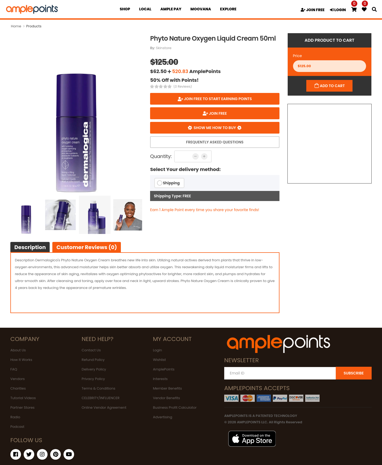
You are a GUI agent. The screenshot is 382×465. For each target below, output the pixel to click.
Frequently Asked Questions (214, 142)
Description (30, 247)
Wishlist (159, 359)
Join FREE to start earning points (217, 98)
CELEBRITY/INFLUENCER (101, 397)
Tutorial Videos (23, 397)
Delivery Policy (94, 369)
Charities (18, 388)
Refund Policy (93, 359)
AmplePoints (164, 369)
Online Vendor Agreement (104, 407)
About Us (18, 350)
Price (297, 55)
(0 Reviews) (182, 86)
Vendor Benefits (166, 397)
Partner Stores (22, 407)
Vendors (17, 378)
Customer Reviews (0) (86, 247)
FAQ (13, 369)
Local (145, 9)
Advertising (162, 417)
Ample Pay (170, 9)
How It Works (21, 359)
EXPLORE (228, 9)
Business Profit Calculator (175, 407)
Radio (15, 417)
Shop (125, 9)
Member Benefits (167, 388)
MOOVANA (200, 9)
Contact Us (91, 350)
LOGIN (338, 9)
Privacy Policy (93, 378)
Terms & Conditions (98, 388)
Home (16, 26)
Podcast (17, 426)
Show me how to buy (214, 127)
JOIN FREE (313, 9)
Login (157, 350)
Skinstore (164, 47)
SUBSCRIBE (353, 373)
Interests (160, 378)
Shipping (171, 183)
